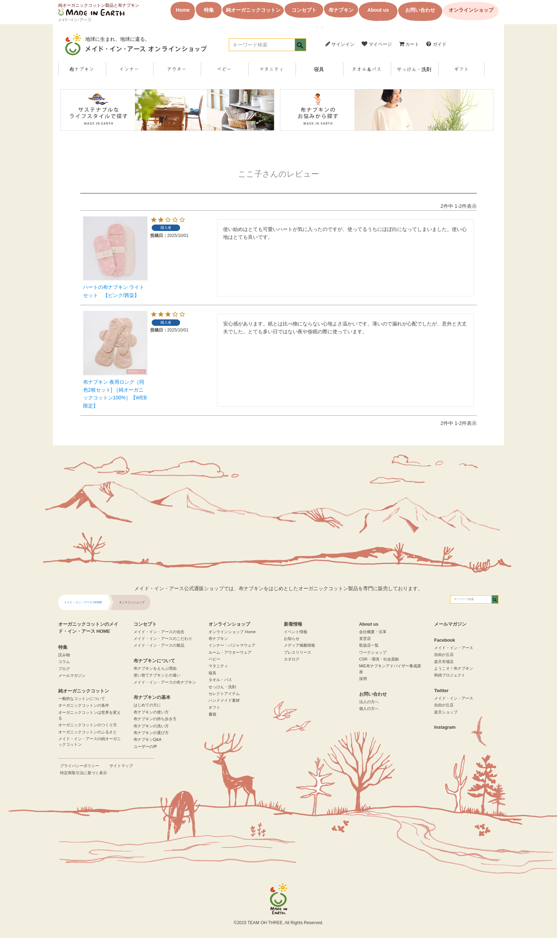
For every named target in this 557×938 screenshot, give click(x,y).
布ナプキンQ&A (148, 739)
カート (409, 44)
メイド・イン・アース (453, 648)
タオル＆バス (367, 69)
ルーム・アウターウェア (230, 652)
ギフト (461, 69)
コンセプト (304, 10)
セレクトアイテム (224, 693)
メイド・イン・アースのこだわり (163, 638)
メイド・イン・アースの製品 (159, 645)
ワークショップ (372, 652)
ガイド (436, 44)
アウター (176, 69)
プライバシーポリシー (79, 766)
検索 (300, 45)
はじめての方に (147, 705)
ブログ (64, 669)
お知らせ (291, 638)
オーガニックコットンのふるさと (87, 732)
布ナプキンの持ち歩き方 (155, 719)
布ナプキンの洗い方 (151, 726)
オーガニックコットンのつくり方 (87, 725)
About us (378, 10)
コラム (64, 661)
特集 (209, 10)
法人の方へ (369, 702)
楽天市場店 (444, 661)
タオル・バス (220, 680)
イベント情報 (295, 632)
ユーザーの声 (145, 746)
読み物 (64, 655)
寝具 (319, 69)
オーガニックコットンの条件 (83, 705)
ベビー (224, 69)
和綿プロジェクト (449, 675)
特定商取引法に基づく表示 (83, 773)
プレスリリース (297, 652)
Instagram (444, 727)
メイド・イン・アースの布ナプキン (165, 682)
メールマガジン (72, 675)
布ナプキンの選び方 (151, 733)
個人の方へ (369, 708)
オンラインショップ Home (232, 632)
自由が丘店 (444, 654)
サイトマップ (121, 766)
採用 (363, 678)
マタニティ (271, 69)
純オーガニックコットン (253, 10)
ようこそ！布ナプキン (453, 668)
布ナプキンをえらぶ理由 (155, 668)
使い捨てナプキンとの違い (157, 675)
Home (183, 10)
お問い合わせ (420, 10)
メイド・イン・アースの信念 (159, 632)
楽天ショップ (446, 712)
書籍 (212, 714)
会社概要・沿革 (372, 632)
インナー (129, 69)
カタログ (291, 659)
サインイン (340, 44)
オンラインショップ (471, 10)
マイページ (377, 44)
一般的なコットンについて (81, 698)
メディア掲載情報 (299, 645)
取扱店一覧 (369, 645)
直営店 (365, 638)
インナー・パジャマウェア (232, 645)
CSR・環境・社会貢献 (379, 659)
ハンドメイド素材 (224, 700)
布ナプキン (341, 10)
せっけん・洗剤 (413, 69)
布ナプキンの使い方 (151, 712)
